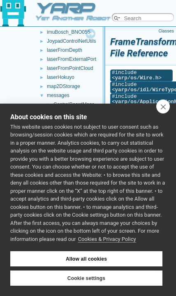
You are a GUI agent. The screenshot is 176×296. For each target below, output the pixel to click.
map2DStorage (63, 86)
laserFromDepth (64, 50)
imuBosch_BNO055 (68, 32)
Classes (166, 31)
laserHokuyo (60, 77)
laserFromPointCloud (70, 68)
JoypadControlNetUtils (71, 41)
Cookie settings (86, 278)
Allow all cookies (86, 259)
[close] (163, 106)
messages (58, 95)
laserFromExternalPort (71, 59)
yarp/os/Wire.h (137, 77)
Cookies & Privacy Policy (107, 239)
